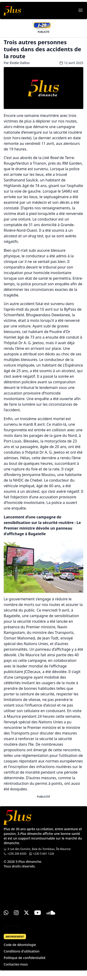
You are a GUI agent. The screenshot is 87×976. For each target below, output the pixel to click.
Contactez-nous (16, 964)
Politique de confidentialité (24, 958)
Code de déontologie (20, 944)
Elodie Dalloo (20, 63)
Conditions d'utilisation (21, 951)
